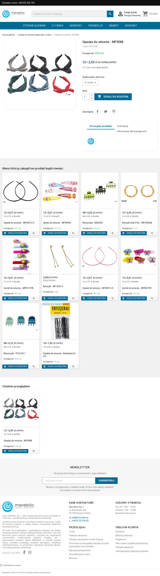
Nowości (76, 25)
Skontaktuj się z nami (79, 554)
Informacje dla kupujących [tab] (132, 131)
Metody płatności (124, 535)
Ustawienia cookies (10, 565)
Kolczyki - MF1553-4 (53, 286)
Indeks (85, 46)
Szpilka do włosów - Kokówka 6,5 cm (59, 354)
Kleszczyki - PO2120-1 (15, 353)
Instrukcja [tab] (122, 126)
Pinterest (114, 111)
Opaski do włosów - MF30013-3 (97, 288)
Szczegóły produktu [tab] (100, 126)
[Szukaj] (72, 14)
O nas (72, 531)
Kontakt (131, 25)
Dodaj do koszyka (113, 97)
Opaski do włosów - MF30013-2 (19, 222)
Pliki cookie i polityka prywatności (132, 543)
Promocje (95, 25)
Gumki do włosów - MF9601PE (137, 288)
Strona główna (34, 25)
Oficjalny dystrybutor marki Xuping (86, 539)
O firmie (57, 25)
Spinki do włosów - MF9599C (57, 222)
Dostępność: (88, 53)
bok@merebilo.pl (80, 517)
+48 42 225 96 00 (80, 520)
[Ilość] (86, 96)
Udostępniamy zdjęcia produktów (132, 551)
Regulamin (121, 539)
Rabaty (114, 25)
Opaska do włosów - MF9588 (18, 440)
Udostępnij (97, 111)
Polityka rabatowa (78, 535)
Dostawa (120, 531)
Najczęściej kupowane (80, 550)
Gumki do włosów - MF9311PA (18, 288)
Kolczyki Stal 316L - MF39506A (137, 222)
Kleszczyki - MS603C (92, 222)
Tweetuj (105, 111)
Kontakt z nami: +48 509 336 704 (18, 3)
